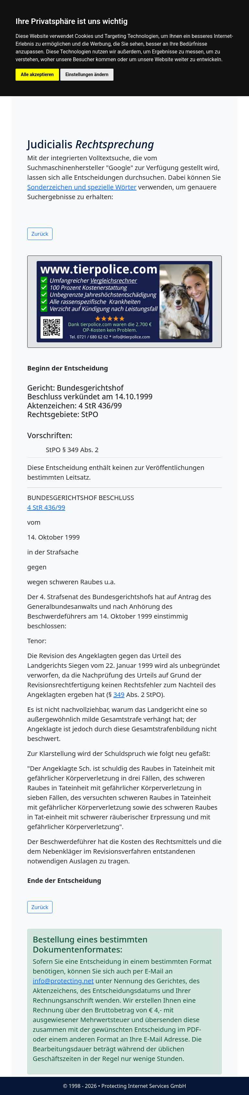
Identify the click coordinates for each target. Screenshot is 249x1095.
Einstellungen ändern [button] (87, 74)
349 (118, 694)
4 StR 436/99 (46, 507)
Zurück (39, 233)
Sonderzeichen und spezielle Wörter (81, 187)
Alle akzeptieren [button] (37, 74)
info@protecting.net (63, 980)
